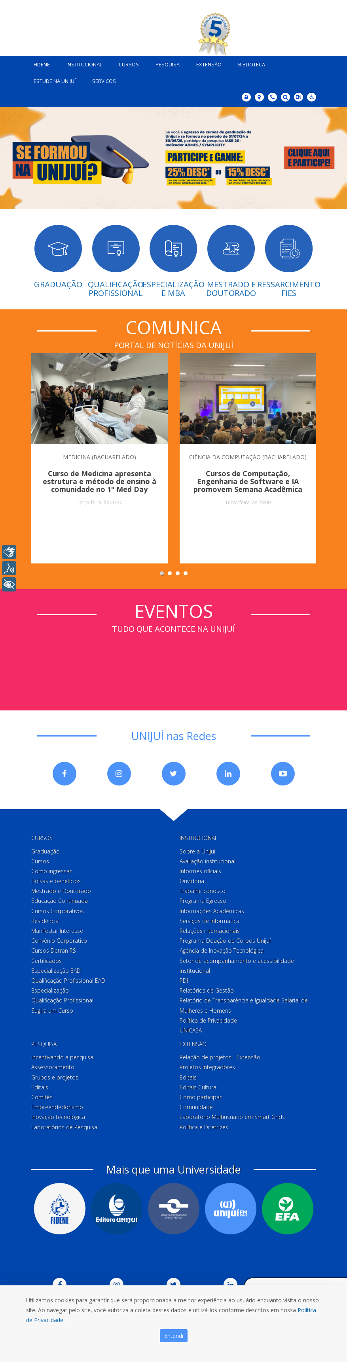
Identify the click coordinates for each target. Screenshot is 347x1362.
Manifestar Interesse (57, 930)
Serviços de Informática (209, 921)
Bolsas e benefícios (56, 881)
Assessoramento (52, 1067)
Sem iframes (173, 664)
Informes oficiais (200, 871)
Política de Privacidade (208, 1020)
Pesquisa (167, 64)
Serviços (104, 81)
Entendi (173, 1335)
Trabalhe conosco (203, 891)
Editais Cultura (198, 1087)
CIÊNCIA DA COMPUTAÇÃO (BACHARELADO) (248, 457)
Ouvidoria (192, 881)
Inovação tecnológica (58, 1117)
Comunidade (196, 1107)
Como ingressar (51, 871)
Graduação (45, 851)
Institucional (84, 64)
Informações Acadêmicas (212, 911)
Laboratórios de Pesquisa (64, 1127)
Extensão (209, 64)
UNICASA (191, 1030)
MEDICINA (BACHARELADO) (99, 457)
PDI (184, 980)
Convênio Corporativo (59, 940)
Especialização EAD (56, 970)
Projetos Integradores (207, 1067)
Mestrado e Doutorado (61, 891)
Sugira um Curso (52, 1010)
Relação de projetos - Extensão (220, 1057)
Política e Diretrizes (204, 1127)
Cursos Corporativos (57, 911)
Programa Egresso (203, 900)
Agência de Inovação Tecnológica (222, 950)
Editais (39, 1087)
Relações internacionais (210, 930)
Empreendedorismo (57, 1107)
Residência (45, 921)
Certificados (46, 961)
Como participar (201, 1097)
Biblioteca (251, 64)
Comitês (42, 1097)
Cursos (129, 64)
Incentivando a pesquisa (62, 1057)
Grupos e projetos (54, 1077)
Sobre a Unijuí (197, 851)
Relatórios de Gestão (207, 990)
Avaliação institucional (207, 861)
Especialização (50, 990)
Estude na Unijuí (55, 81)
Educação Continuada (59, 900)
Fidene (42, 64)
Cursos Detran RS (53, 950)
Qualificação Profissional (62, 1000)
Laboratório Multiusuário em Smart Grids (232, 1117)
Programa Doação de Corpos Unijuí (225, 940)
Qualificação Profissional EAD (68, 980)
